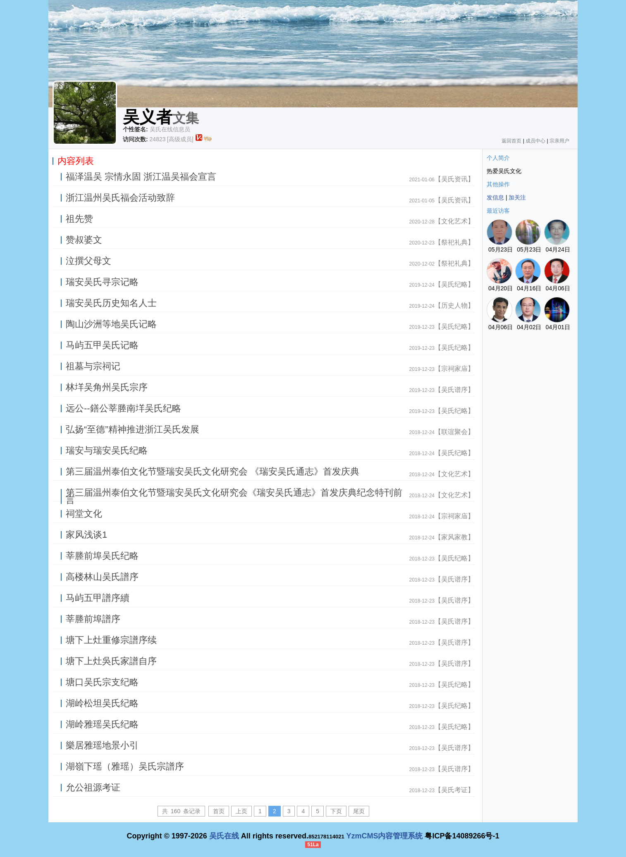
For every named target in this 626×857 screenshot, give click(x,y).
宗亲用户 (559, 141)
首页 (219, 811)
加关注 (517, 197)
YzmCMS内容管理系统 (384, 836)
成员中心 (535, 141)
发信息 (495, 197)
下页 (336, 811)
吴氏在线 (224, 836)
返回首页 (511, 141)
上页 (241, 811)
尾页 (359, 811)
